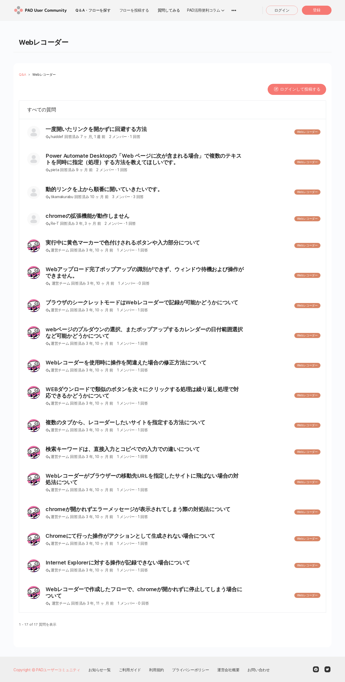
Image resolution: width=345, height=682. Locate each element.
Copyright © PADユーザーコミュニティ (46, 670)
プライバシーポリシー (190, 670)
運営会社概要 (228, 670)
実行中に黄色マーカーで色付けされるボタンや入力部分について (123, 242)
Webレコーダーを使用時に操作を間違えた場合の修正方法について (126, 362)
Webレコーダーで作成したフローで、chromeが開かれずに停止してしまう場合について (144, 592)
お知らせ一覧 (99, 670)
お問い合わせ (258, 670)
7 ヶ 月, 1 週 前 (92, 137)
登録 (316, 10)
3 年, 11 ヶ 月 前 (100, 603)
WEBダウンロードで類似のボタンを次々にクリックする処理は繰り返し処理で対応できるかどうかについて (142, 392)
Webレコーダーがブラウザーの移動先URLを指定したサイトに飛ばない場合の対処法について (142, 479)
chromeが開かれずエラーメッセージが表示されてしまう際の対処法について (138, 509)
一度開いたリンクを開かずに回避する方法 (96, 129)
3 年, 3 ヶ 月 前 (88, 223)
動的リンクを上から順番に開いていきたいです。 (104, 189)
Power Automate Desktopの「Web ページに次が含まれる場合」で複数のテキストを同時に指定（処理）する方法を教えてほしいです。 (143, 159)
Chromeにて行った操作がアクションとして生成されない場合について (130, 536)
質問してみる (169, 10)
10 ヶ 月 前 (99, 197)
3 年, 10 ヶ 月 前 (99, 250)
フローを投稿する (134, 10)
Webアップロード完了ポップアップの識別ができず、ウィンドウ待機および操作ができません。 (145, 272)
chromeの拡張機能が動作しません (87, 216)
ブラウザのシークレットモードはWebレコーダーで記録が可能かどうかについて (142, 302)
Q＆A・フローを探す (93, 10)
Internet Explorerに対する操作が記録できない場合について (118, 562)
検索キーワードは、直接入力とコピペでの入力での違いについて (123, 449)
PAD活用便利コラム (203, 10)
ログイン (281, 10)
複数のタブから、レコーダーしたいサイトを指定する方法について (125, 422)
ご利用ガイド (130, 670)
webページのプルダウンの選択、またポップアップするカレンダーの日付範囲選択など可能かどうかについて (144, 332)
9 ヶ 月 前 (84, 170)
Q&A (22, 75)
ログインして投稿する (296, 89)
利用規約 (156, 670)
